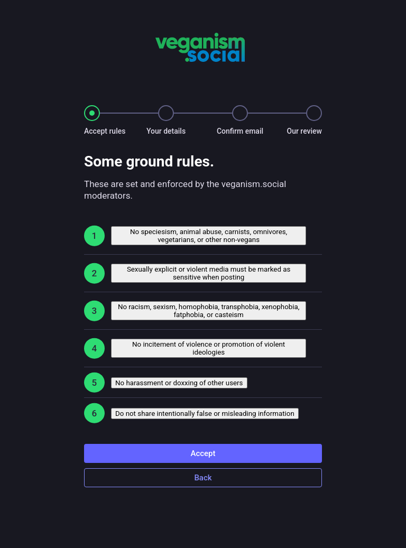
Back (202, 477)
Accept (202, 453)
